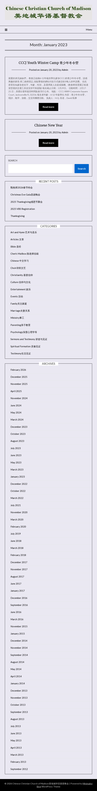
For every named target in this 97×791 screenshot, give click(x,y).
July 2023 (16, 448)
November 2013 (19, 697)
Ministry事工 (17, 317)
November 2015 (19, 626)
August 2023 (17, 440)
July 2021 (16, 505)
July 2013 (16, 726)
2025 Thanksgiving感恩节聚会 (27, 201)
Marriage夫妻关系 (20, 310)
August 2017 (17, 576)
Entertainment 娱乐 (21, 289)
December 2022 (19, 483)
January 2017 (18, 590)
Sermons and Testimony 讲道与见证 (29, 339)
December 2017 (19, 562)
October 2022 (18, 490)
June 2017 (16, 583)
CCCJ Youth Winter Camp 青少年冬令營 (48, 63)
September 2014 (19, 655)
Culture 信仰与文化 (21, 282)
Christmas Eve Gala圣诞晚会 (25, 194)
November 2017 (19, 569)
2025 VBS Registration (23, 208)
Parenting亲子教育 (20, 325)
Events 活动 (17, 296)
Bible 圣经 (16, 246)
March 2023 (17, 469)
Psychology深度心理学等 (24, 332)
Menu (89, 29)
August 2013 (17, 719)
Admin (65, 69)
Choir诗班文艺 (18, 267)
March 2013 (17, 754)
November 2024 (19, 398)
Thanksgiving (18, 215)
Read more (48, 106)
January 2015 (18, 633)
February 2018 (18, 555)
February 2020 (18, 526)
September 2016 (19, 605)
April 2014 (16, 676)
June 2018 (16, 540)
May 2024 (16, 412)
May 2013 (16, 740)
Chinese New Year (48, 125)
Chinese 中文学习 (20, 260)
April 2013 (16, 747)
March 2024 (17, 419)
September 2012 (19, 769)
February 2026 (18, 369)
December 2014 (19, 640)
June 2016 (16, 612)
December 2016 (19, 597)
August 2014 (17, 662)
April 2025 (16, 391)
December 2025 (19, 376)
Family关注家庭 (19, 303)
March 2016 (17, 619)
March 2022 (17, 498)
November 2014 (19, 647)
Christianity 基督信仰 (22, 275)
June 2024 (16, 405)
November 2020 (19, 512)
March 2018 (17, 548)
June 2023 (16, 455)
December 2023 (19, 426)
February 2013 (18, 761)
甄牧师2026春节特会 (22, 187)
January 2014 (18, 683)
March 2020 (17, 519)
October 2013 (18, 704)
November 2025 (19, 383)
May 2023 (16, 462)
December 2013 (19, 690)
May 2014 (16, 669)
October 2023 (18, 433)
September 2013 (19, 712)
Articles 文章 (17, 239)
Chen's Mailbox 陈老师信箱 (25, 253)
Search (12, 160)
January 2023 (18, 476)
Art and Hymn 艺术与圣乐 (24, 232)
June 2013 (16, 733)
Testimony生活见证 (21, 353)
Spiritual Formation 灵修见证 (25, 346)
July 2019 (16, 533)
